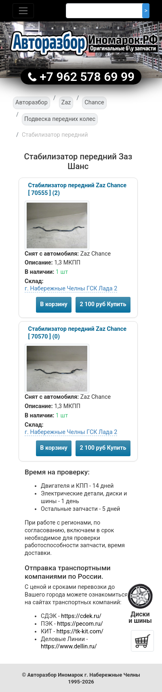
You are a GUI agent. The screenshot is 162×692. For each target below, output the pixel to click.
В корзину (53, 304)
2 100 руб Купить (103, 304)
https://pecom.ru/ (80, 623)
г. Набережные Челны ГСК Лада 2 (71, 288)
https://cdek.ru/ (81, 616)
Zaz (66, 102)
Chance (94, 102)
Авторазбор (31, 102)
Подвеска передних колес (59, 119)
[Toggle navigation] (23, 10)
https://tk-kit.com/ (80, 631)
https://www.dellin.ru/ (69, 646)
